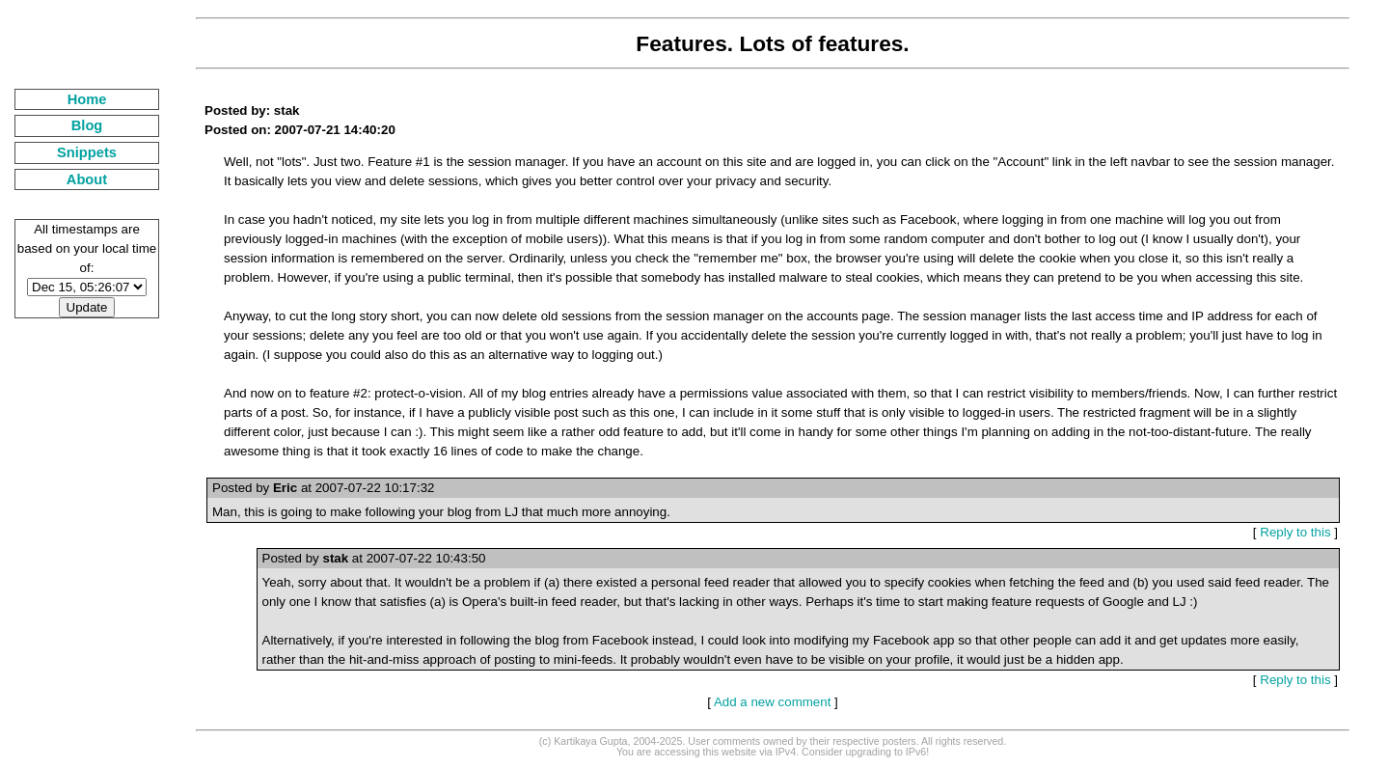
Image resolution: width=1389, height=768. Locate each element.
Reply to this (1295, 532)
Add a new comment (772, 702)
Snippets (87, 152)
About (87, 179)
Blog (87, 125)
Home (87, 99)
